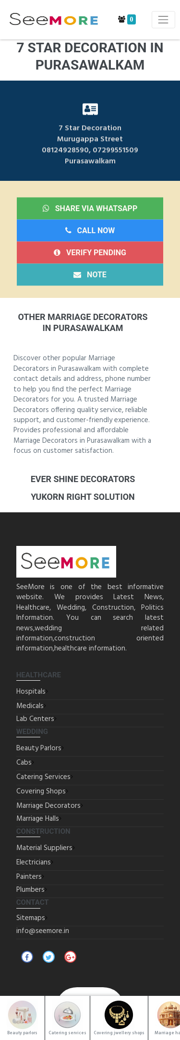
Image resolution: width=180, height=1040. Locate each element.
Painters (29, 877)
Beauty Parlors (38, 748)
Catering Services (43, 777)
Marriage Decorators (48, 806)
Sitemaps (30, 918)
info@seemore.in (42, 931)
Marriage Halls (37, 819)
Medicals (30, 706)
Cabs (24, 763)
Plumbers (30, 890)
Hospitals (31, 692)
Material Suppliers (44, 848)
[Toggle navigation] (163, 19)
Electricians (33, 862)
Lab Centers (35, 719)
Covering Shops (41, 791)
